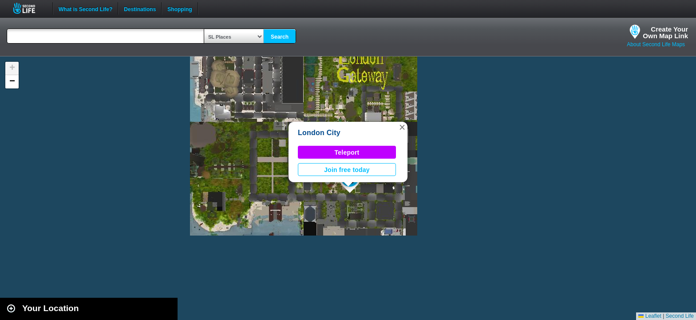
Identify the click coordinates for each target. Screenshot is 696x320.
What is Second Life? (85, 8)
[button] (402, 127)
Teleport (347, 152)
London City (319, 132)
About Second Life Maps (656, 44)
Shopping (179, 8)
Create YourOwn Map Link (665, 32)
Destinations (140, 8)
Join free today (347, 169)
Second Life (29, 8)
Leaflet (649, 316)
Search (280, 37)
